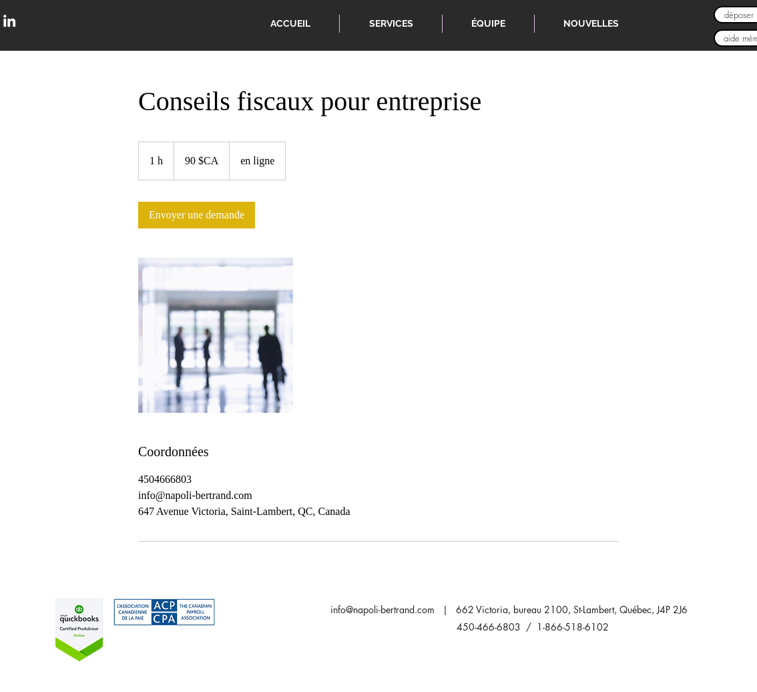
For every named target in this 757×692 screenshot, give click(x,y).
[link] (196, 215)
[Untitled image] (215, 335)
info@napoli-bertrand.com (382, 609)
